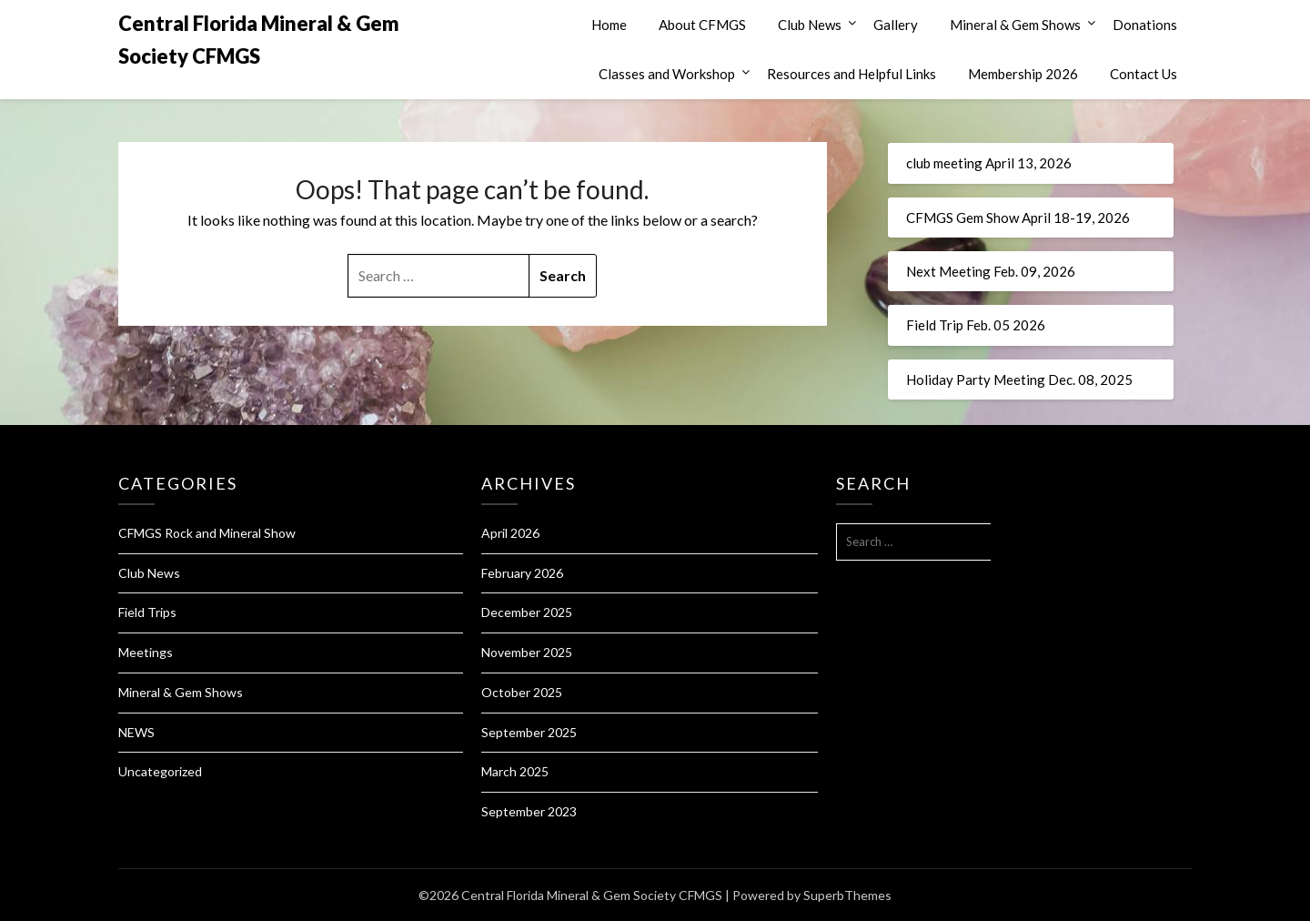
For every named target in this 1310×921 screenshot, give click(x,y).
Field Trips (147, 612)
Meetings (145, 652)
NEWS (136, 732)
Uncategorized (160, 771)
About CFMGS (702, 24)
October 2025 (521, 692)
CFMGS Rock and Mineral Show (207, 533)
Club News (809, 24)
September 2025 (529, 732)
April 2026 (510, 533)
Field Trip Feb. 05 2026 (975, 325)
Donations (1145, 24)
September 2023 (529, 811)
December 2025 (526, 612)
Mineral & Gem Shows (1015, 24)
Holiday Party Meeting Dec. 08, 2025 (1019, 379)
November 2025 (526, 652)
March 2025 (515, 771)
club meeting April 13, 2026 (989, 163)
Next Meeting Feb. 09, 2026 (990, 271)
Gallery (895, 24)
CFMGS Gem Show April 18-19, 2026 (1018, 217)
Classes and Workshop (667, 74)
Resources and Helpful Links (851, 74)
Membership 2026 (1023, 74)
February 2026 (522, 573)
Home (609, 24)
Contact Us (1143, 74)
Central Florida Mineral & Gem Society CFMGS (258, 39)
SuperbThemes (847, 895)
